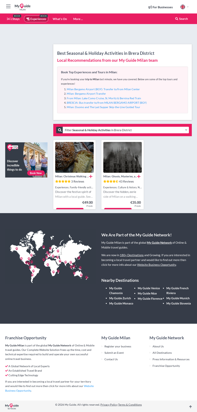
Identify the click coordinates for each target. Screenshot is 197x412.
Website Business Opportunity (156, 264)
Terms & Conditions (130, 404)
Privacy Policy (109, 404)
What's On (60, 19)
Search (181, 18)
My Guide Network (159, 242)
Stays (13, 19)
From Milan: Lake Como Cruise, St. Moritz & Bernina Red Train (104, 98)
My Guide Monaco (121, 303)
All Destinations (162, 352)
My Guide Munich (178, 298)
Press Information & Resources (171, 359)
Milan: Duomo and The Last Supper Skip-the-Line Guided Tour (103, 107)
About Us (158, 346)
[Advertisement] (26, 81)
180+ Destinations (132, 255)
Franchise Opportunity (166, 365)
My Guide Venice (149, 288)
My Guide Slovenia (178, 303)
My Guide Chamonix (116, 290)
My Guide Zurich (120, 298)
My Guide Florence (150, 298)
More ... (78, 19)
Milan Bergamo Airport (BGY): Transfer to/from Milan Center (103, 89)
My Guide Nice (147, 293)
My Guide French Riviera (177, 290)
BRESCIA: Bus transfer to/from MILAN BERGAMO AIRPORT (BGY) (107, 102)
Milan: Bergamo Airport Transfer (86, 93)
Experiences (36, 19)
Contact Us (111, 359)
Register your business (117, 346)
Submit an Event (114, 352)
